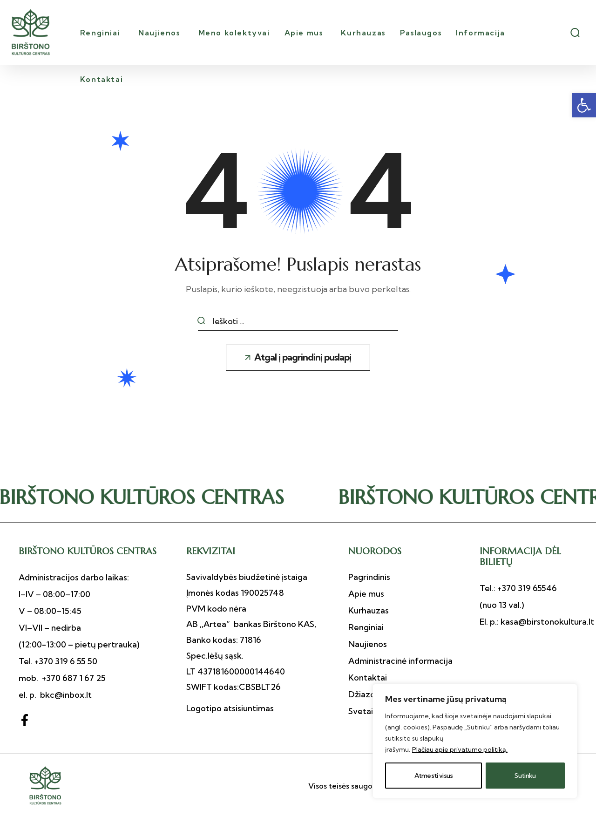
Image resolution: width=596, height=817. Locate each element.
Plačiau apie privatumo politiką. (460, 749)
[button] (584, 105)
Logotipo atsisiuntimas (230, 708)
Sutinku (525, 775)
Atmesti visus (433, 775)
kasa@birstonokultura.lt (546, 621)
